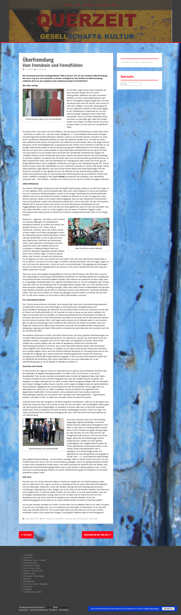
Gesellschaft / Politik (31, 519)
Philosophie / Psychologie (33, 576)
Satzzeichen (28, 586)
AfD (42, 519)
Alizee (55, 607)
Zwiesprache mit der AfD (97, 534)
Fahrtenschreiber (30, 563)
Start (77, 5)
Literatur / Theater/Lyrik (32, 571)
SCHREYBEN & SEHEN (32, 592)
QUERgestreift (29, 581)
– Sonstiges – (28, 555)
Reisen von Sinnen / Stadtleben (35, 584)
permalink (94, 519)
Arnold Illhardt (41, 69)
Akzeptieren (168, 609)
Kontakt (114, 5)
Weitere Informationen (152, 608)
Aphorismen (28, 557)
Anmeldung (63, 610)
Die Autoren (103, 5)
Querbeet (27, 578)
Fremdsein (48, 519)
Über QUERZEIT (89, 5)
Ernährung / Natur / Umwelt (34, 560)
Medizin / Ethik (29, 573)
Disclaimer (53, 610)
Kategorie (67, 5)
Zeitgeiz (26, 534)
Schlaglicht (27, 589)
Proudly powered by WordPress (31, 607)
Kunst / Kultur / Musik (32, 568)
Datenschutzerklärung (38, 610)
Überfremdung (82, 519)
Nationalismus (71, 519)
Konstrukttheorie (59, 519)
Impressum (23, 610)
